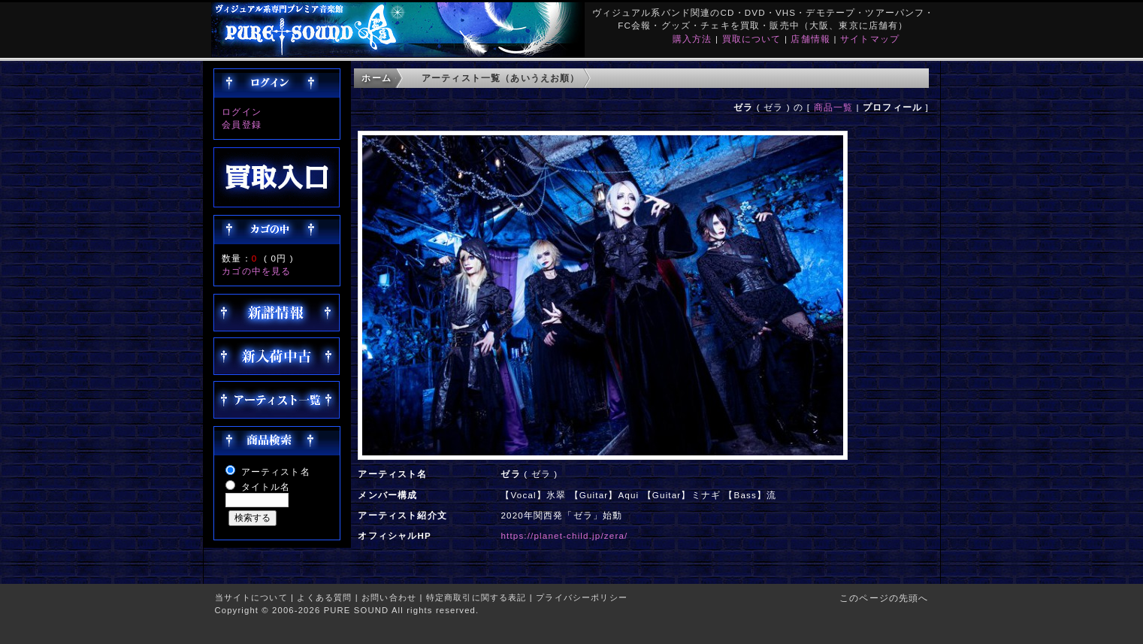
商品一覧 (834, 107)
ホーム (376, 78)
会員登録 (242, 124)
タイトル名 (266, 486)
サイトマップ (870, 39)
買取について (752, 39)
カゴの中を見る (256, 271)
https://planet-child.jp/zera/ (563, 535)
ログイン (242, 111)
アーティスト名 (275, 471)
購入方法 (692, 39)
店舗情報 (810, 39)
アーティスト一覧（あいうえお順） (501, 78)
